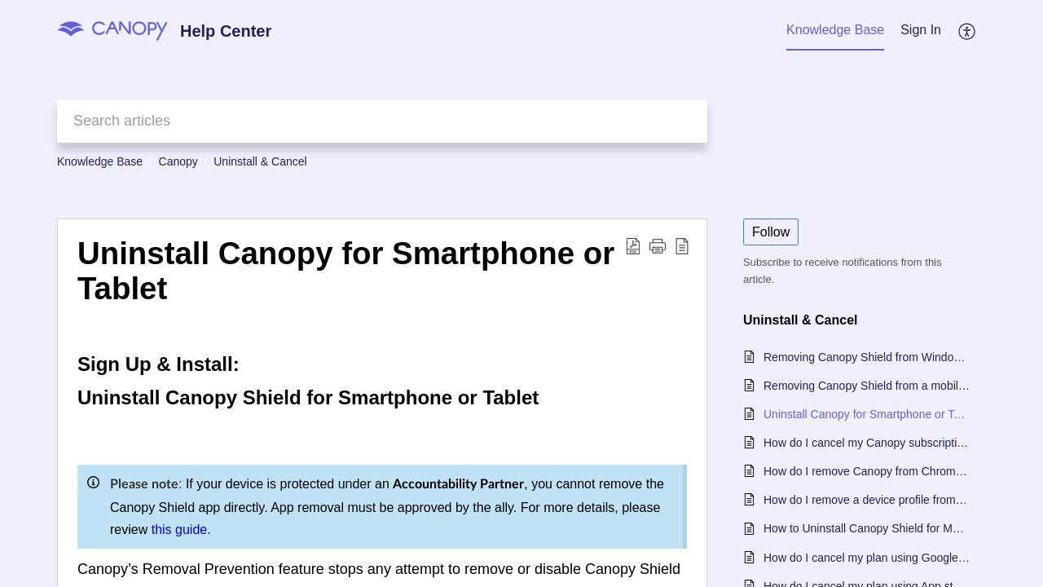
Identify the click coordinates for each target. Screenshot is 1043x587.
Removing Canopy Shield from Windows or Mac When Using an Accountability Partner (867, 357)
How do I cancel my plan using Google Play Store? (867, 557)
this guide (180, 529)
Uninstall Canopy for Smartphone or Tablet (867, 414)
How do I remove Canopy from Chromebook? (867, 471)
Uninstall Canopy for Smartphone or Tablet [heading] (345, 271)
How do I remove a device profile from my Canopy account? (867, 499)
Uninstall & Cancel (259, 161)
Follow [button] (771, 232)
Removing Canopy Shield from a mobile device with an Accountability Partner (867, 385)
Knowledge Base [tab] (835, 30)
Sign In (920, 30)
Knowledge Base (100, 161)
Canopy (178, 161)
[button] (967, 31)
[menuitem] (920, 31)
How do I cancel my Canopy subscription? (867, 442)
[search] (382, 121)
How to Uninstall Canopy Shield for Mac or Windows (867, 528)
